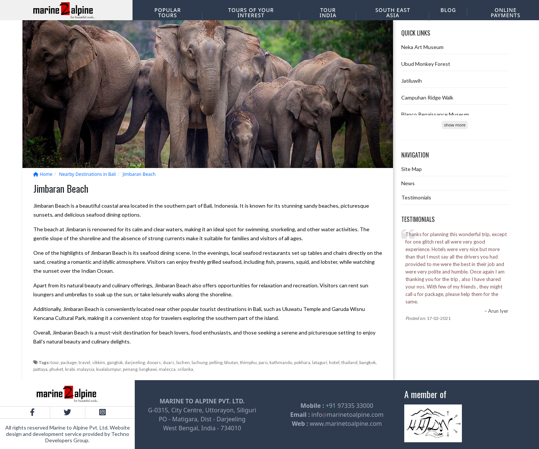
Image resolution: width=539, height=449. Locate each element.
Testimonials (416, 197)
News (408, 183)
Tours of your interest (251, 12)
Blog (448, 9)
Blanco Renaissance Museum (435, 114)
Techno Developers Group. (87, 437)
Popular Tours (167, 12)
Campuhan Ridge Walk (427, 97)
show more (454, 125)
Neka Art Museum (422, 47)
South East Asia (393, 12)
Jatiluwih (411, 80)
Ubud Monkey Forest (425, 64)
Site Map (411, 169)
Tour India (328, 12)
